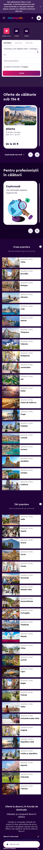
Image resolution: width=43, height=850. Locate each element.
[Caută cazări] (16, 31)
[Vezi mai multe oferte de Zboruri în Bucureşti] (38, 836)
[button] (40, 6)
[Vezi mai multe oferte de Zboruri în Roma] (38, 848)
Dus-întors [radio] (7, 43)
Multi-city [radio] (29, 43)
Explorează (13, 186)
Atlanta (10, 129)
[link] (14, 154)
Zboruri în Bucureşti (10, 836)
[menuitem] (6, 32)
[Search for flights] (7, 31)
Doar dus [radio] (18, 43)
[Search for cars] (26, 31)
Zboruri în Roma (9, 848)
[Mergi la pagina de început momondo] (15, 18)
